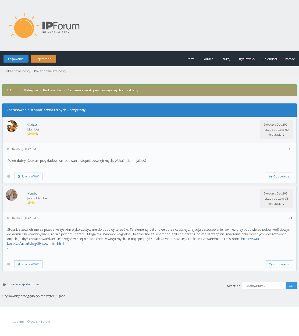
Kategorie (31, 90)
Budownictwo (52, 90)
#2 (290, 217)
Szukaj (225, 59)
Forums (208, 59)
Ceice (32, 124)
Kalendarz (270, 59)
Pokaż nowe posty (17, 71)
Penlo (32, 193)
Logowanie (16, 59)
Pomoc (290, 59)
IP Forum (13, 90)
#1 (290, 148)
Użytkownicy (246, 59)
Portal (191, 59)
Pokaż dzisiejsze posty (50, 71)
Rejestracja (43, 59)
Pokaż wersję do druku (23, 284)
